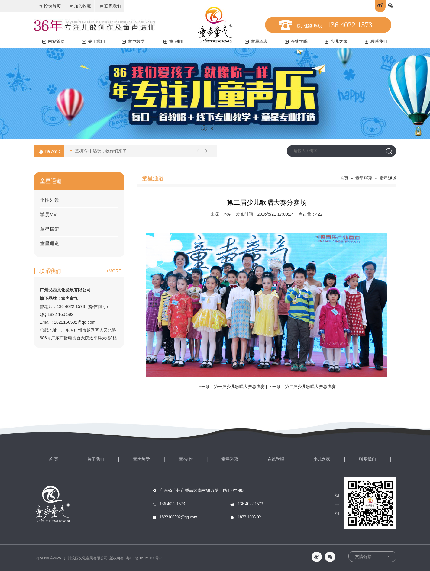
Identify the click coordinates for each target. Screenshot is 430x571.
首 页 (53, 459)
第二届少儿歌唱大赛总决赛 (310, 386)
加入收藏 (80, 6)
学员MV (48, 214)
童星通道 (49, 243)
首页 (344, 178)
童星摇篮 (49, 229)
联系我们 (110, 6)
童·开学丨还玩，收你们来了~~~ (102, 150)
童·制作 (173, 41)
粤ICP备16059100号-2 (144, 558)
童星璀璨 (256, 41)
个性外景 (49, 200)
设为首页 (50, 6)
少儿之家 (336, 41)
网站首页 (53, 41)
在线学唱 (296, 41)
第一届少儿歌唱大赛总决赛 (239, 386)
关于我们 (93, 41)
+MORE (113, 270)
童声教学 (133, 41)
